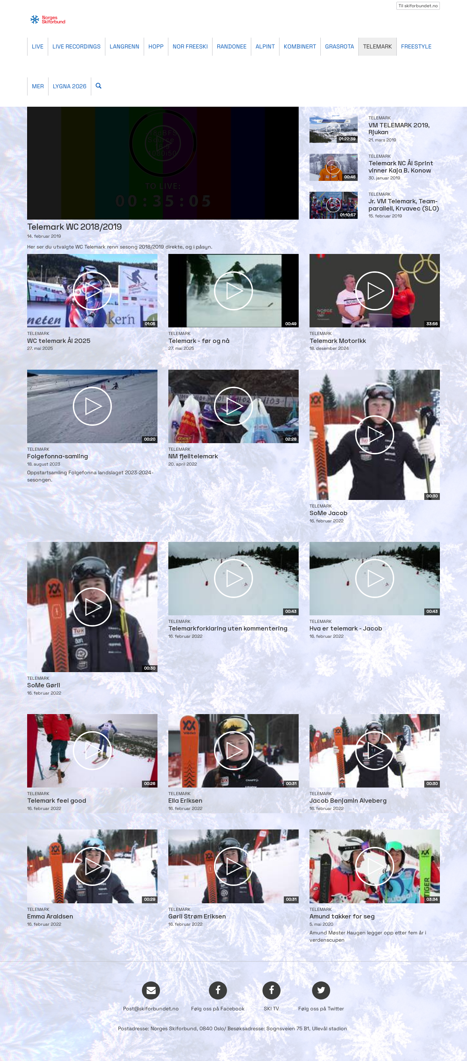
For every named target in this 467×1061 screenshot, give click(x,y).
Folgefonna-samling (57, 457)
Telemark (377, 46)
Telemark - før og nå (199, 341)
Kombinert (300, 46)
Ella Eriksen (185, 801)
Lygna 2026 (70, 86)
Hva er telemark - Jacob (346, 629)
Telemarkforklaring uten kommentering (227, 629)
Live (37, 46)
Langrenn (124, 46)
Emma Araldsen (50, 917)
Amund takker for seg (342, 917)
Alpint (265, 46)
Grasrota (339, 46)
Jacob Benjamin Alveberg (348, 801)
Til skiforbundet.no (418, 6)
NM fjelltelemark (193, 457)
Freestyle (416, 46)
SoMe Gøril (43, 686)
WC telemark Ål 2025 (59, 341)
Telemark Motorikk (338, 341)
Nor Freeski (190, 46)
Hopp (156, 46)
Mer (38, 86)
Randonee (232, 46)
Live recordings (76, 46)
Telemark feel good (56, 801)
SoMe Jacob (329, 513)
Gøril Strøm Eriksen (197, 917)
